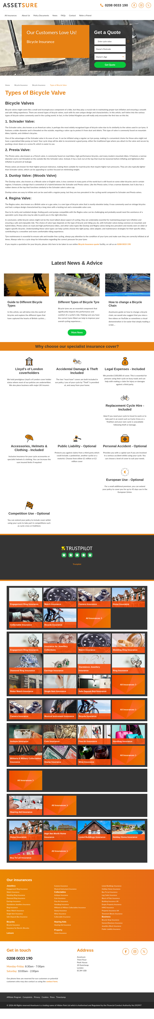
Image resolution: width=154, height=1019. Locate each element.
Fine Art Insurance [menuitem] (61, 901)
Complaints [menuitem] (27, 997)
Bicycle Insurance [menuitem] (13, 925)
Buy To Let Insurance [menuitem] (109, 892)
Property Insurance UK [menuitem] (110, 911)
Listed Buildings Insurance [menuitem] (111, 886)
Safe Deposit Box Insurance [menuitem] (17, 917)
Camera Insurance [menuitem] (61, 886)
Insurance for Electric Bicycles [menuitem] (18, 928)
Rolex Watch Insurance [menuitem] (15, 911)
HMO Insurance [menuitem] (108, 907)
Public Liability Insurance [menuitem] (111, 929)
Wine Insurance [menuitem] (60, 914)
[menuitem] (10, 15)
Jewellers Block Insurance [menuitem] (111, 926)
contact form (51, 981)
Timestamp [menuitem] (61, 997)
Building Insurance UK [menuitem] (110, 901)
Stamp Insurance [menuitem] (60, 911)
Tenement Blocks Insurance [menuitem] (112, 914)
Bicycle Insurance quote (88, 244)
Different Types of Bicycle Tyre (78, 302)
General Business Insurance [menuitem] (112, 923)
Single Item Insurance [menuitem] (15, 914)
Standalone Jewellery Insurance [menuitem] (18, 904)
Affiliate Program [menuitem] (14, 997)
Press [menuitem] (52, 997)
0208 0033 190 (124, 244)
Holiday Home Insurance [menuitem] (111, 889)
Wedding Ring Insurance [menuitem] (16, 895)
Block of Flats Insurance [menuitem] (111, 898)
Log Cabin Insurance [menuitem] (109, 895)
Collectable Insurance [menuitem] (62, 917)
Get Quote (110, 64)
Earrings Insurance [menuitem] (13, 901)
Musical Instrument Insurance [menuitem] (65, 889)
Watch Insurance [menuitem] (13, 892)
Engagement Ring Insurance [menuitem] (17, 889)
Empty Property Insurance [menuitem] (111, 904)
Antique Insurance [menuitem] (61, 895)
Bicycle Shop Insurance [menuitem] (110, 920)
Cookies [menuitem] (45, 997)
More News (77, 332)
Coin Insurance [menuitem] (59, 898)
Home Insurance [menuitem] (60, 933)
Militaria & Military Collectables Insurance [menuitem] (70, 907)
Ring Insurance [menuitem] (12, 907)
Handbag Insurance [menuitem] (61, 904)
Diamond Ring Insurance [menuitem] (16, 898)
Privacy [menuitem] (37, 997)
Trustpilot (31, 52)
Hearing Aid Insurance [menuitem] (62, 925)
